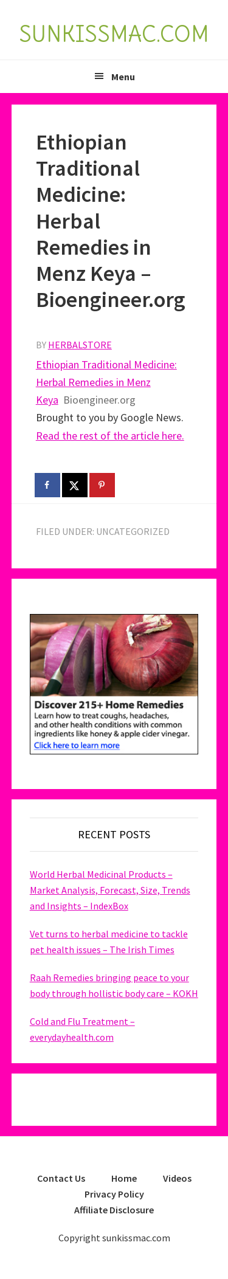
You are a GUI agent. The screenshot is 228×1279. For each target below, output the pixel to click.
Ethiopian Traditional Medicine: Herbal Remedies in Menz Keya (106, 382)
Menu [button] (123, 77)
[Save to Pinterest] (103, 485)
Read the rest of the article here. (110, 436)
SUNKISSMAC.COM (114, 34)
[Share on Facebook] (48, 485)
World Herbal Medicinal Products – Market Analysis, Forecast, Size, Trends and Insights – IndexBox (110, 890)
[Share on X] (75, 485)
